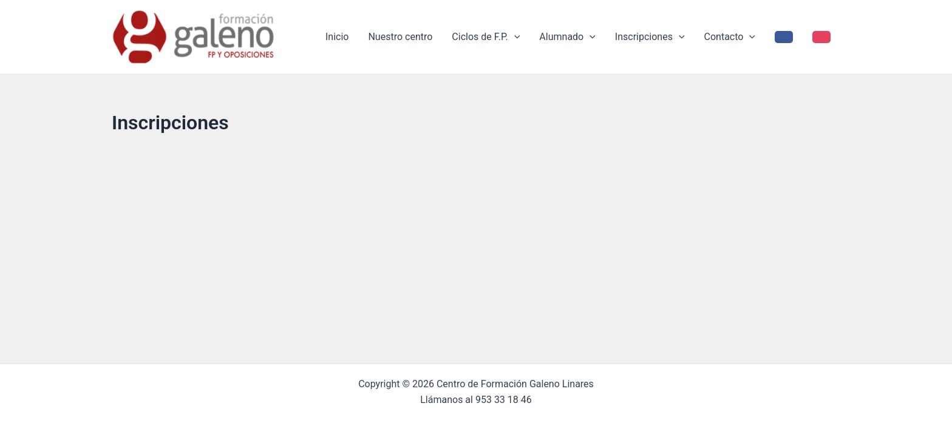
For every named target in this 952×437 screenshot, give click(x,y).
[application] (514, 37)
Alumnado (567, 37)
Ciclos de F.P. (486, 37)
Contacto (729, 37)
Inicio (336, 36)
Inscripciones (650, 37)
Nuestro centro (400, 36)
